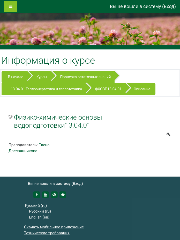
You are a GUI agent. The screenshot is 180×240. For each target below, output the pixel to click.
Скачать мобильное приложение (54, 227)
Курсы (41, 77)
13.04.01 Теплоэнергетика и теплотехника (46, 89)
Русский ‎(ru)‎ (36, 205)
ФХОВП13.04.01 (108, 89)
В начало (15, 77)
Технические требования (47, 233)
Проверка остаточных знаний (85, 77)
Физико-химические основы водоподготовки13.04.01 (58, 121)
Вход (169, 6)
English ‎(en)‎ (39, 217)
